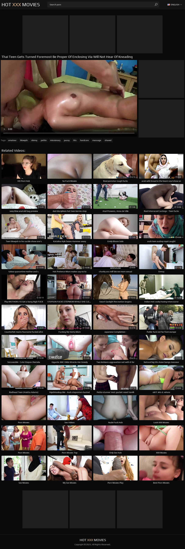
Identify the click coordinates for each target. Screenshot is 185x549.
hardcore (84, 140)
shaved (108, 140)
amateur (12, 140)
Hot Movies (21, 4)
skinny (34, 140)
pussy (66, 140)
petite (43, 140)
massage (96, 140)
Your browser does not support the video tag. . (69, 98)
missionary (55, 140)
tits (74, 140)
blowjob (24, 140)
